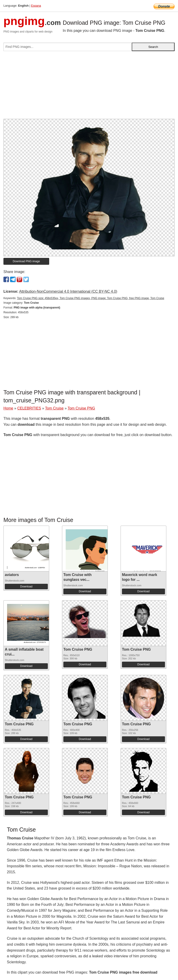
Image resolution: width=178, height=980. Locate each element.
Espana (36, 5)
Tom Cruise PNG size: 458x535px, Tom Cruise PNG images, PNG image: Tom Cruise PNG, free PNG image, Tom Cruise (90, 298)
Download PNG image (26, 261)
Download (26, 586)
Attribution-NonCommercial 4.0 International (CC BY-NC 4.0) (68, 291)
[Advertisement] (89, 87)
